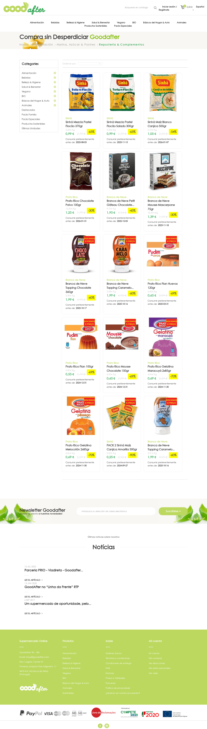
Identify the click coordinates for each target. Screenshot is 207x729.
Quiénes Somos (114, 652)
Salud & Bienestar (39, 85)
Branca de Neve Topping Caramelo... (120, 284)
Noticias (110, 672)
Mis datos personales (159, 666)
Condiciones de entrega (118, 662)
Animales (39, 104)
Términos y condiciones (118, 657)
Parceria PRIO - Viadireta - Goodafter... (53, 569)
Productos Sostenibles (33, 122)
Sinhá (69, 117)
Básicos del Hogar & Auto (39, 99)
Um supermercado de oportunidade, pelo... (57, 602)
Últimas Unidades (31, 127)
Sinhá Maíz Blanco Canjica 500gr (159, 123)
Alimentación (39, 71)
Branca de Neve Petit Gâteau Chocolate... (121, 201)
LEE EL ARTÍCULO (33, 579)
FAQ (108, 666)
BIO (39, 94)
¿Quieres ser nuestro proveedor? (123, 691)
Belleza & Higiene (39, 81)
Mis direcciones (157, 662)
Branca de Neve (116, 195)
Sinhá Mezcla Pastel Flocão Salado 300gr (120, 123)
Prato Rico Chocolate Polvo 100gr (80, 201)
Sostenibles (68, 691)
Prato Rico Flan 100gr (79, 365)
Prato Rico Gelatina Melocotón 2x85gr (78, 446)
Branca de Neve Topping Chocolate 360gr (78, 286)
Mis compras (155, 657)
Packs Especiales (31, 117)
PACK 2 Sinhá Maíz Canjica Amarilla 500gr (122, 446)
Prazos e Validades (115, 676)
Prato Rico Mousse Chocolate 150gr (118, 367)
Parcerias (110, 681)
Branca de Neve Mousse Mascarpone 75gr (161, 203)
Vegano (39, 90)
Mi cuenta (154, 652)
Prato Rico (72, 195)
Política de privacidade (118, 686)
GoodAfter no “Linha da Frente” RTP (51, 586)
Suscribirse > (173, 510)
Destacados (28, 108)
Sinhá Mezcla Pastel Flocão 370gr (78, 123)
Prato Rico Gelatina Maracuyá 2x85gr (160, 367)
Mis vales (153, 672)
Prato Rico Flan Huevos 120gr (163, 284)
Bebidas (39, 76)
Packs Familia (29, 113)
